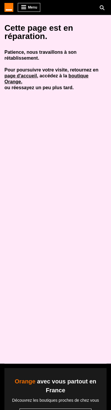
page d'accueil (20, 75)
